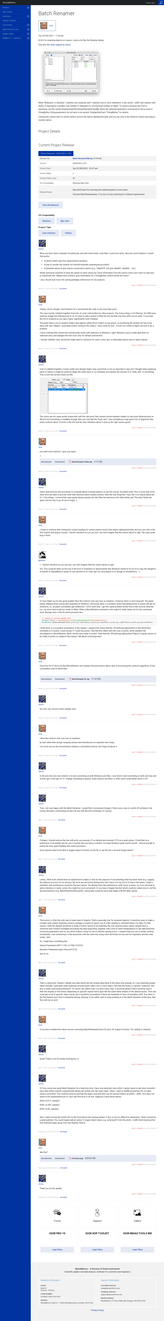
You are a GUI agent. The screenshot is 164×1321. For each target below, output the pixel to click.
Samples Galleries (9, 21)
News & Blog (7, 12)
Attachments (46, 462)
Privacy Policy (97, 1310)
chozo (68, 44)
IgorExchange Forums (11, 29)
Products (6, 7)
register (140, 285)
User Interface (48, 233)
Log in (134, 285)
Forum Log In (150, 3)
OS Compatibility (46, 215)
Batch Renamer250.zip (83, 158)
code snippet (56, 44)
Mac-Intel (64, 221)
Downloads (7, 16)
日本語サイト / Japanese (12, 38)
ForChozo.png (77, 1158)
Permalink (62, 289)
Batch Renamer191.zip (80, 679)
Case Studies (7, 25)
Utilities (68, 233)
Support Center (8, 34)
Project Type (44, 227)
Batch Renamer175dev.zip (82, 462)
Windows (46, 221)
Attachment (60, 462)
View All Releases (50, 205)
